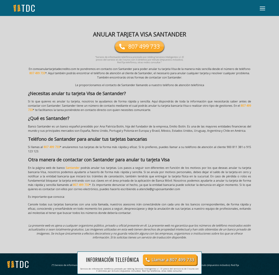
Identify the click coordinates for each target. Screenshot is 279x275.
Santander (73, 168)
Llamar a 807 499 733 (170, 260)
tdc (22, 264)
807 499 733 (37, 73)
